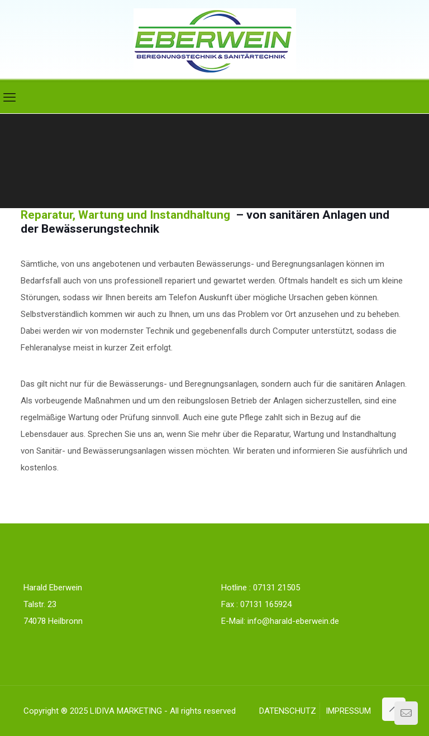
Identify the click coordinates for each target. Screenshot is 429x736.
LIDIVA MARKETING (126, 711)
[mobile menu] (9, 97)
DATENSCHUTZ (287, 711)
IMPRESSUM (348, 711)
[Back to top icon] (394, 709)
